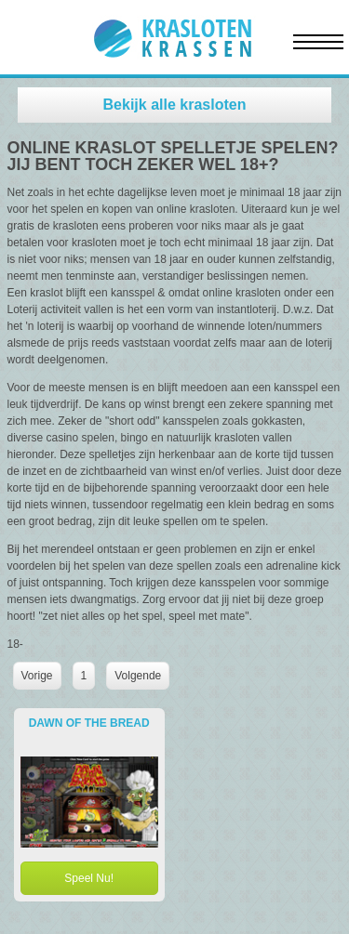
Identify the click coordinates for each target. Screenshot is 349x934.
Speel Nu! (89, 878)
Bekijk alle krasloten (175, 104)
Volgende (137, 675)
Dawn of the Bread (89, 723)
